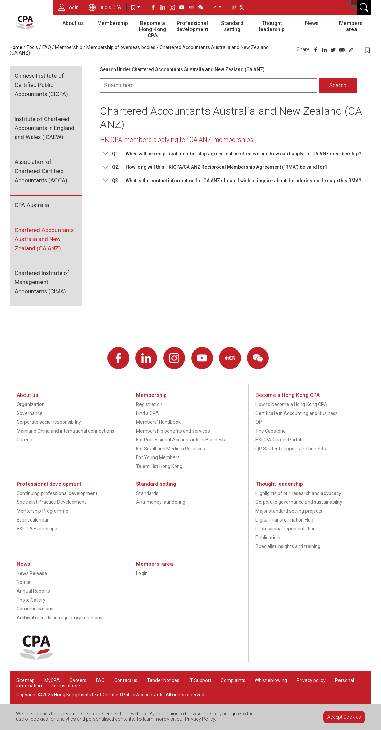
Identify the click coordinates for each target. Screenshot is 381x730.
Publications (268, 537)
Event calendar (33, 520)
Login (68, 7)
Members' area (351, 26)
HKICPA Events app (37, 528)
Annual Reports (33, 591)
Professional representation (285, 528)
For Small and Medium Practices (170, 448)
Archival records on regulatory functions (59, 617)
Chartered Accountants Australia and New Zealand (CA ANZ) (44, 239)
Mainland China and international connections (65, 431)
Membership (112, 23)
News (311, 23)
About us (73, 23)
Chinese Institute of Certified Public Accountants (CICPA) (41, 84)
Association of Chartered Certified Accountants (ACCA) (41, 171)
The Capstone (270, 431)
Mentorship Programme (42, 511)
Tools (32, 47)
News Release (32, 573)
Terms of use (65, 685)
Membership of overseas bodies (120, 47)
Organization (31, 404)
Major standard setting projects (288, 511)
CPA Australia (32, 205)
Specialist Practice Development (51, 502)
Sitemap (25, 680)
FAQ (46, 47)
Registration (149, 404)
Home (16, 47)
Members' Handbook (158, 422)
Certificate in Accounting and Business (296, 413)
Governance (30, 413)
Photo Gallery (31, 600)
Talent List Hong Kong (159, 466)
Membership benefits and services (173, 431)
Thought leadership (272, 26)
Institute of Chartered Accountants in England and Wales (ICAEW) (44, 128)
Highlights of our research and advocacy (298, 493)
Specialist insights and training (287, 546)
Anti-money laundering (160, 502)
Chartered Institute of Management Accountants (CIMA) (42, 282)
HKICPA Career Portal (278, 439)
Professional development (192, 26)
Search (337, 85)
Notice (23, 582)
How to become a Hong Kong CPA (291, 404)
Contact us (125, 680)
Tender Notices (163, 680)
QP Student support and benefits (290, 448)
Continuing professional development (57, 493)
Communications (35, 608)
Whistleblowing (271, 680)
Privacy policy (311, 680)
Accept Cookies (344, 717)
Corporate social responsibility (49, 422)
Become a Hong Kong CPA (152, 29)
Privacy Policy (200, 719)
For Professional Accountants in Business (180, 439)
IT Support (200, 680)
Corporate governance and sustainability (298, 502)
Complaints (233, 680)
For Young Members (158, 457)
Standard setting (232, 26)
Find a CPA (105, 7)
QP (258, 422)
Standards (147, 493)
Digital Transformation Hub (284, 520)
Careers (25, 439)
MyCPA (52, 680)
